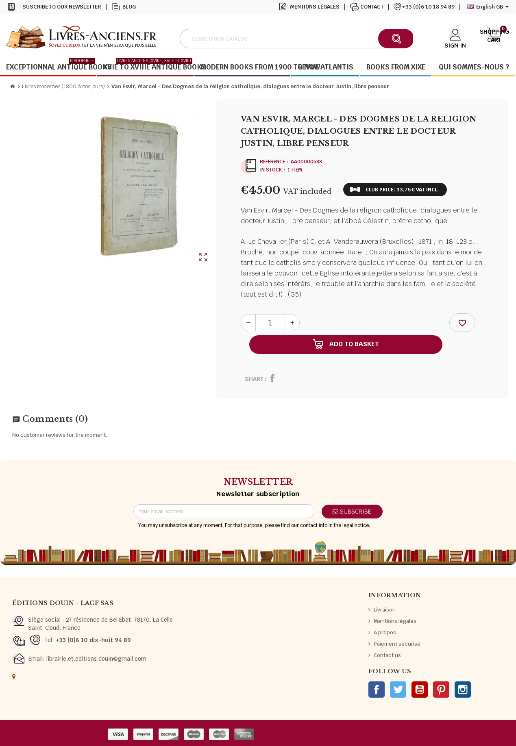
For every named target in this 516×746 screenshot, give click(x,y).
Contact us (387, 655)
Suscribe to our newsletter (61, 6)
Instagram (463, 689)
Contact (371, 6)
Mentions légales (315, 6)
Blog (129, 6)
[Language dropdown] (488, 7)
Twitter (398, 689)
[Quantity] (270, 322)
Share (254, 379)
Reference (272, 161)
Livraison (385, 609)
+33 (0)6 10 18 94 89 (428, 6)
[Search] (296, 38)
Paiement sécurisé (397, 643)
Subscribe (352, 511)
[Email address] (223, 511)
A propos (385, 632)
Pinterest (441, 689)
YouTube (419, 689)
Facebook (376, 689)
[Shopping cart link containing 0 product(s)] (494, 38)
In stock (271, 170)
